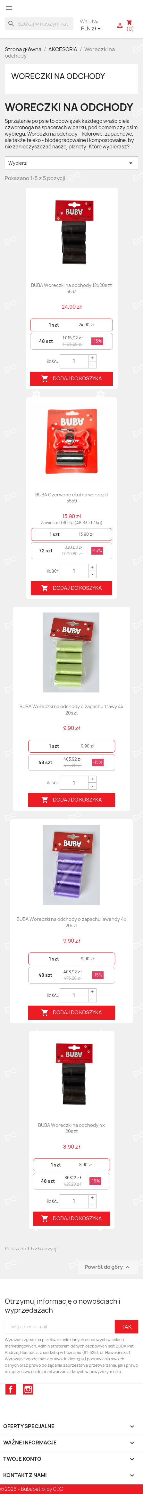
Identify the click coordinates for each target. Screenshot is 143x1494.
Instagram (28, 1389)
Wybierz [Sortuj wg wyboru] (71, 163)
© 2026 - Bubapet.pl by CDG (31, 1489)
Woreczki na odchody (58, 76)
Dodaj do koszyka (71, 379)
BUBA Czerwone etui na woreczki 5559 (71, 498)
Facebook (10, 1389)
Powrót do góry (108, 1267)
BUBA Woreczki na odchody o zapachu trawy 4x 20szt (71, 709)
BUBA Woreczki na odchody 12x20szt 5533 (71, 288)
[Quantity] (74, 361)
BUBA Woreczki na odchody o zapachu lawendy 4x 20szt (71, 922)
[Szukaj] (39, 23)
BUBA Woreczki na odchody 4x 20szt (71, 1128)
